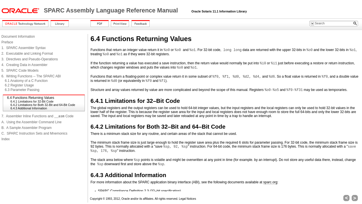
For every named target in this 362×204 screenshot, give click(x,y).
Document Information (18, 37)
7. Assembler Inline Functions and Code (37, 116)
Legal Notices (187, 198)
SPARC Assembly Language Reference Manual (112, 10)
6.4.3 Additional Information (28, 108)
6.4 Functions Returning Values (30, 98)
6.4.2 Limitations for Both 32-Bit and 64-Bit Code (42, 105)
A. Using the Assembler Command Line (31, 122)
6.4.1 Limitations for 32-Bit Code (31, 101)
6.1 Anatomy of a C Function (26, 81)
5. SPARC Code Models (19, 71)
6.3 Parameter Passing (22, 90)
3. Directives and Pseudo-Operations (29, 59)
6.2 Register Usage (19, 85)
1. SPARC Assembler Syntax (23, 48)
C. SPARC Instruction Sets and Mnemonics (34, 133)
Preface (7, 42)
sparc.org (270, 182)
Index (5, 139)
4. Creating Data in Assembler (24, 65)
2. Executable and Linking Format (27, 54)
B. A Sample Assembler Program (26, 128)
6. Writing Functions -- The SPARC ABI (31, 76)
